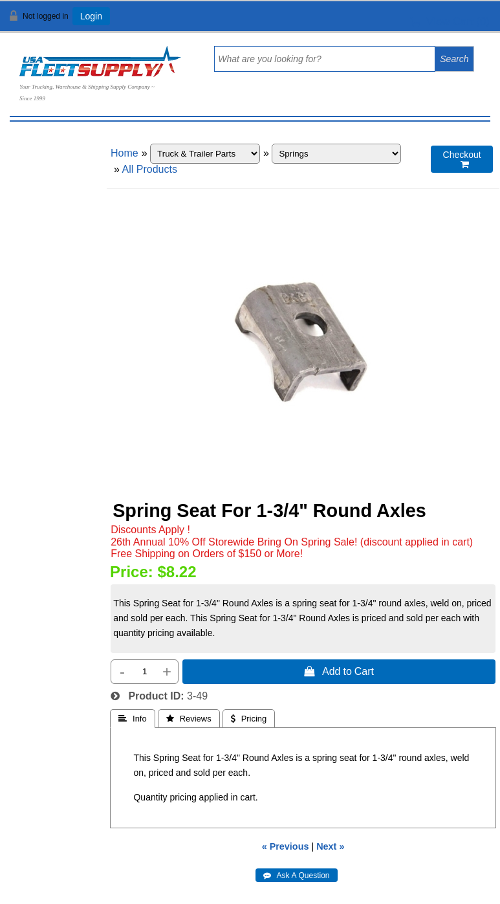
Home (124, 153)
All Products (149, 169)
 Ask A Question (296, 875)
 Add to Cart (339, 671)
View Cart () (450, 22)
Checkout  (462, 159)
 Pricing (249, 718)
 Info (132, 718)
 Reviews (189, 718)
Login (91, 16)
